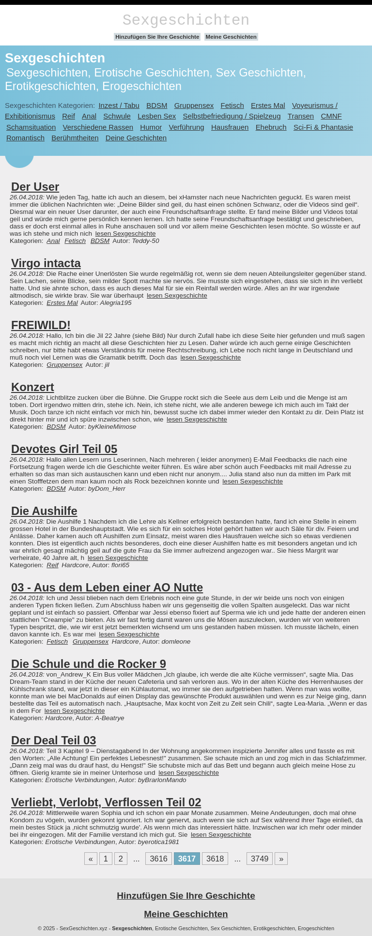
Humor (151, 127)
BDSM (156, 105)
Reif (68, 116)
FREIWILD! (41, 325)
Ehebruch (271, 127)
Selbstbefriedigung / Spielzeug (232, 116)
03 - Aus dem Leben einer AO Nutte (107, 587)
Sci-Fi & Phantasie (323, 127)
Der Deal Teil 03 (53, 740)
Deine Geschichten (136, 138)
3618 (215, 858)
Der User (35, 186)
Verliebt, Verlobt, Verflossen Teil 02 (106, 802)
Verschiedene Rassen (98, 127)
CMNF (331, 116)
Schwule (117, 116)
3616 (158, 858)
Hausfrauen (229, 127)
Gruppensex (194, 105)
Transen (301, 116)
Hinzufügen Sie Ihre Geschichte (157, 37)
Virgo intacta (46, 263)
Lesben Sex (157, 116)
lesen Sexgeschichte (125, 233)
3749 (259, 858)
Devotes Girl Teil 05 (64, 448)
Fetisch (232, 105)
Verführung (186, 127)
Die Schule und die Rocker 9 (88, 663)
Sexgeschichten (186, 20)
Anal (89, 116)
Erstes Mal (268, 105)
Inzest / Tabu (119, 105)
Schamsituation (31, 127)
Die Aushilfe (44, 510)
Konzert (32, 386)
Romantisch (25, 138)
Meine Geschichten (231, 37)
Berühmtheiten (74, 138)
